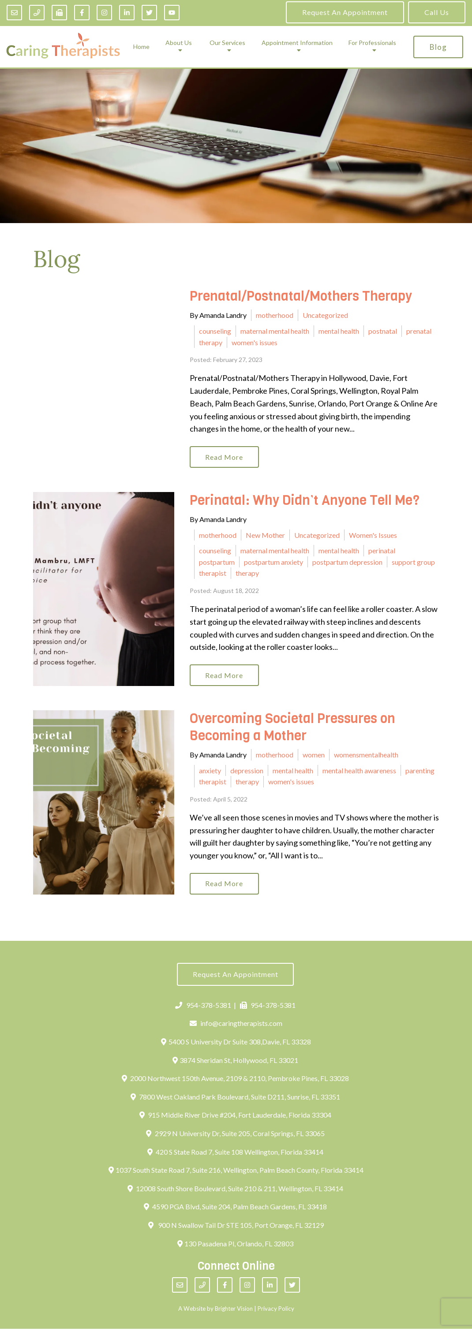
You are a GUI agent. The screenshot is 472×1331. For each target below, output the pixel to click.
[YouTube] (172, 12)
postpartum (217, 562)
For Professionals (372, 42)
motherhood (274, 315)
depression (246, 771)
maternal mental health (274, 331)
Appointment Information (297, 42)
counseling (215, 331)
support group (413, 562)
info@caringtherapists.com (236, 1025)
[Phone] (37, 12)
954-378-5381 (203, 1007)
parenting (420, 771)
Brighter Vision (234, 1310)
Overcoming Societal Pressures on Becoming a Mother (292, 728)
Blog (438, 47)
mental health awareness (359, 771)
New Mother (265, 535)
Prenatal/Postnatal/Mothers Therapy (301, 296)
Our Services (227, 42)
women (314, 755)
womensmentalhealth (366, 755)
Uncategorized (325, 315)
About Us (178, 42)
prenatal (418, 331)
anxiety (210, 771)
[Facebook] (82, 12)
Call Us (436, 12)
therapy (210, 342)
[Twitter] (149, 12)
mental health (338, 331)
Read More (225, 457)
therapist (212, 574)
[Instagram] (104, 12)
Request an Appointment (345, 12)
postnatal (382, 331)
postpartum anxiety (273, 562)
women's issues (254, 342)
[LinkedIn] (127, 12)
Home (141, 46)
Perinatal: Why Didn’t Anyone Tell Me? (305, 501)
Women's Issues (373, 535)
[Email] (14, 12)
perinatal (381, 551)
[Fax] (59, 12)
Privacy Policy (276, 1310)
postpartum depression (347, 562)
